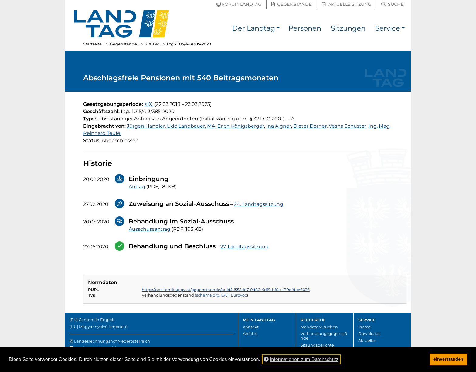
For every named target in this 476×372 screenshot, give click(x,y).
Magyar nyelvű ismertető (103, 326)
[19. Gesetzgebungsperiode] (148, 104)
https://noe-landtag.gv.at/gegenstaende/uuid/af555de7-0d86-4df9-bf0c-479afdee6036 (226, 289)
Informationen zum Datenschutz (301, 359)
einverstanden (448, 359)
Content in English (97, 319)
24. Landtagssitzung (258, 204)
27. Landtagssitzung (244, 247)
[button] (278, 29)
